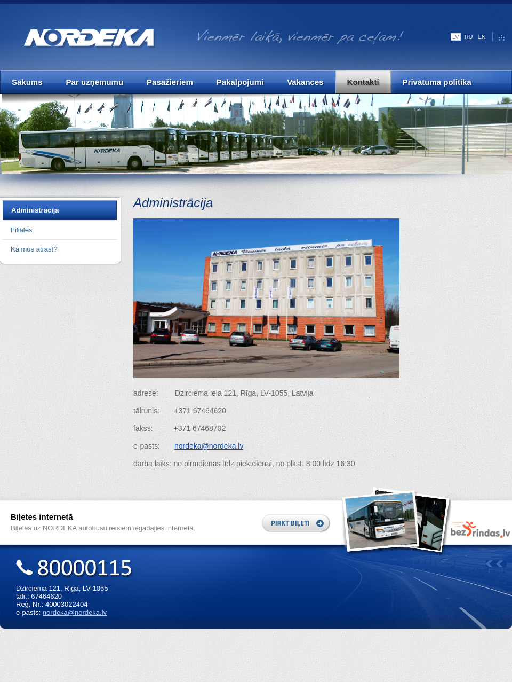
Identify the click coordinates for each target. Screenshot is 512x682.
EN (482, 37)
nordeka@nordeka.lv (75, 612)
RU (469, 37)
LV (455, 37)
